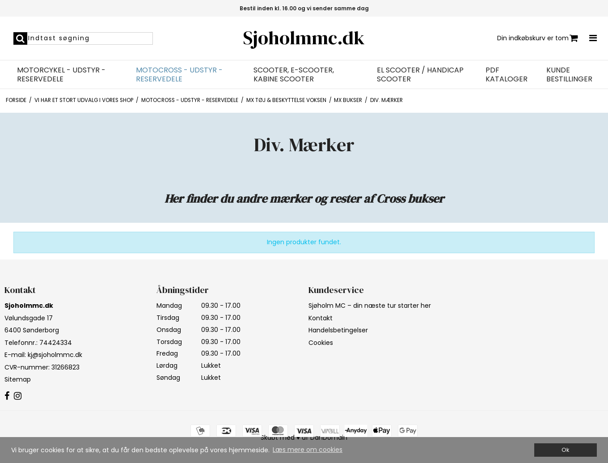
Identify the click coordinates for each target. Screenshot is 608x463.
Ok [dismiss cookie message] (565, 450)
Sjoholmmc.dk (304, 38)
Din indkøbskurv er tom (537, 38)
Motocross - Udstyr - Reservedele (179, 75)
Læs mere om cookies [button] (307, 449)
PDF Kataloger (507, 75)
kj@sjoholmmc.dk (55, 354)
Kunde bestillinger (569, 75)
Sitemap (17, 379)
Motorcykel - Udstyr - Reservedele (61, 75)
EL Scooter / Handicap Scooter (420, 75)
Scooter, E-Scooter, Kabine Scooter (293, 75)
